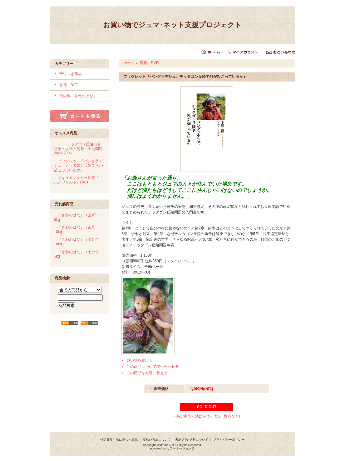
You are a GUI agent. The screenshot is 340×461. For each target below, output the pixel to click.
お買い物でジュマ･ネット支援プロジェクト (172, 25)
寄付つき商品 (70, 74)
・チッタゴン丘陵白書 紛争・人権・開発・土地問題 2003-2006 (80, 148)
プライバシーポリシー (228, 439)
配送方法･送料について (191, 439)
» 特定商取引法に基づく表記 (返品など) (206, 416)
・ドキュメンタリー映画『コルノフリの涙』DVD (78, 180)
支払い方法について (157, 439)
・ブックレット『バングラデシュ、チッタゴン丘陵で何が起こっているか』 (78, 165)
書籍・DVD (68, 85)
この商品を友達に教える (147, 373)
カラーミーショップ (180, 448)
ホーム (129, 63)
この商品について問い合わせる (152, 366)
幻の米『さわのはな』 (78, 96)
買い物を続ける (139, 360)
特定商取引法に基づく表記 (119, 439)
